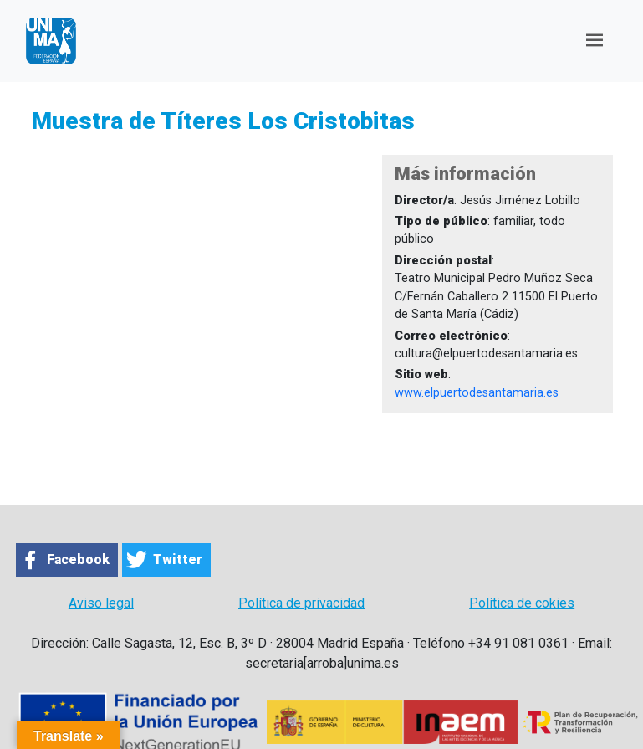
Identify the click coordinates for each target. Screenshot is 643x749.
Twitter (177, 559)
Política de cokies (521, 603)
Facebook (78, 559)
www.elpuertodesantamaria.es (477, 393)
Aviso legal (101, 603)
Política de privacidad (301, 603)
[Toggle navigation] (594, 40)
